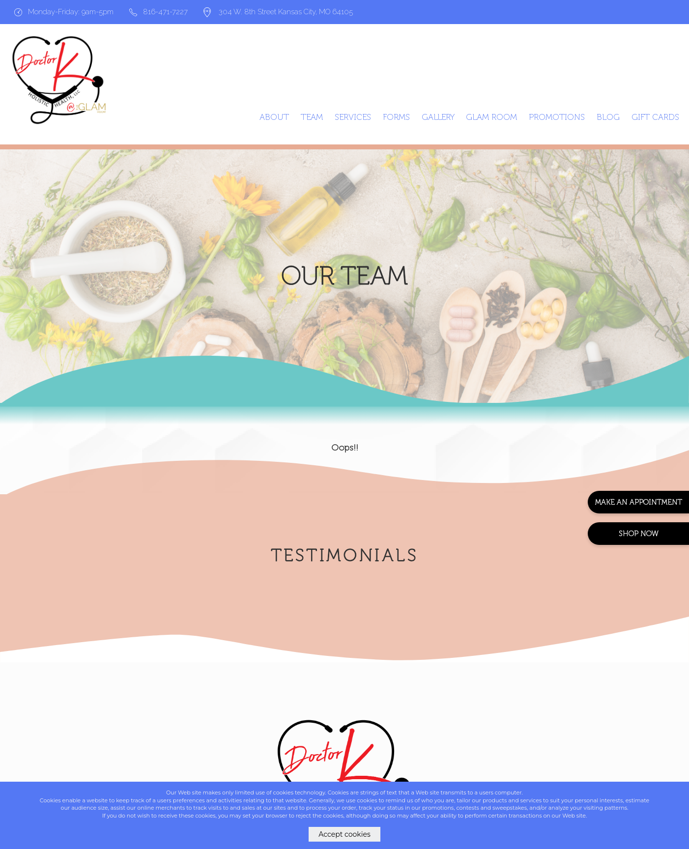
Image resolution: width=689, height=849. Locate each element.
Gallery (438, 117)
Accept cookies (344, 834)
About (274, 117)
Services (353, 117)
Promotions (557, 117)
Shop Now (639, 533)
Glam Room (491, 117)
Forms (396, 117)
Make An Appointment (638, 502)
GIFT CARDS (655, 117)
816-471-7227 (158, 11)
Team (312, 117)
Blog (608, 117)
